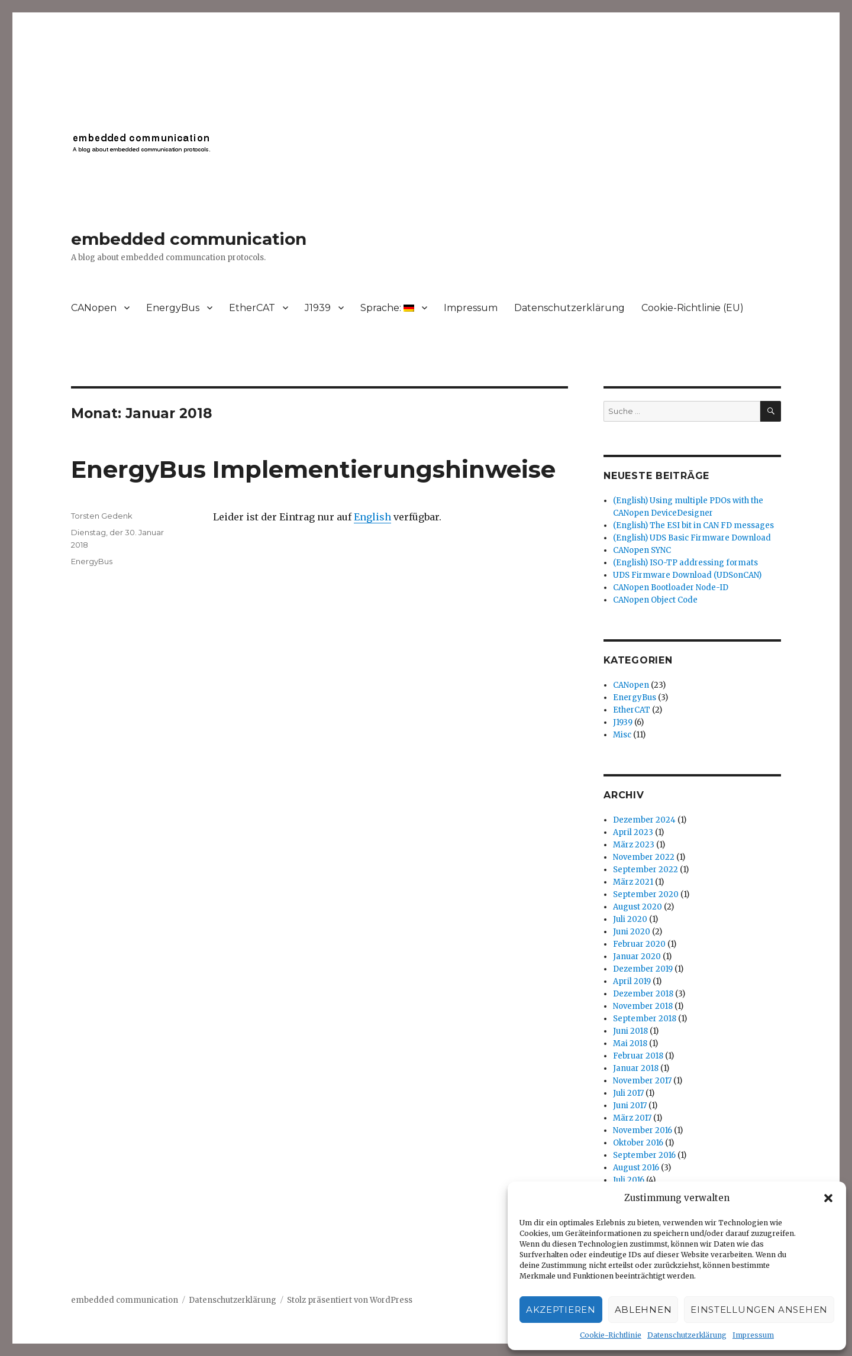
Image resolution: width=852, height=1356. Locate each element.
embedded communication (188, 239)
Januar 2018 (636, 1068)
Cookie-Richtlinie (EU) (692, 307)
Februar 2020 (639, 944)
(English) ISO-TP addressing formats (685, 563)
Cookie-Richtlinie (610, 1335)
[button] (828, 1198)
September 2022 (645, 870)
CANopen (94, 307)
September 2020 (646, 894)
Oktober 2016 (638, 1143)
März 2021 (633, 882)
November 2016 (642, 1130)
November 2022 (643, 857)
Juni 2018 (630, 1031)
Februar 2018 (638, 1056)
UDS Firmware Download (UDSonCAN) (687, 575)
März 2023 (633, 845)
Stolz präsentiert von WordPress (349, 1300)
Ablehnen (643, 1309)
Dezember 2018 (643, 994)
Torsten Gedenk (102, 515)
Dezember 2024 (644, 820)
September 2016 (644, 1155)
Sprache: (387, 307)
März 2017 (632, 1118)
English (372, 517)
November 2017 (642, 1081)
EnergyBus (172, 307)
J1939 (318, 307)
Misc (622, 735)
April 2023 (633, 832)
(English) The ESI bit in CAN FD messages (693, 525)
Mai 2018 (630, 1043)
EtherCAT (252, 307)
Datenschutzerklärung (687, 1335)
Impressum (753, 1335)
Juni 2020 (631, 932)
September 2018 (644, 1019)
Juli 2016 (628, 1180)
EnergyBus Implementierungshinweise (313, 469)
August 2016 (636, 1168)
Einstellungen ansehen (759, 1309)
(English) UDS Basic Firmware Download (692, 538)
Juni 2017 (630, 1106)
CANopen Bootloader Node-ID (670, 587)
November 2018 (643, 1006)
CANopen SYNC (642, 550)
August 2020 (637, 907)
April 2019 (632, 981)
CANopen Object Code (655, 600)
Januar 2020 (637, 957)
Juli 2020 (630, 919)
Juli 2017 (628, 1093)
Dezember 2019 (643, 969)
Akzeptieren (561, 1309)
